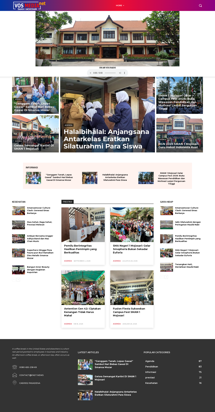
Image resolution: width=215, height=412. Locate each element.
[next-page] (18, 279)
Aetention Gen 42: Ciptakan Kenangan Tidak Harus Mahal (82, 312)
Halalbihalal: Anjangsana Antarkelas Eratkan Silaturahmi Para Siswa (115, 177)
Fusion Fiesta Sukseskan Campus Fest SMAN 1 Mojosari (129, 312)
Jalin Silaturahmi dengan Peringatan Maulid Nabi (188, 223)
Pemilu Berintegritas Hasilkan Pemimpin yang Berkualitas (80, 249)
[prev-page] (13, 279)
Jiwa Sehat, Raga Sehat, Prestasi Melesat (39, 223)
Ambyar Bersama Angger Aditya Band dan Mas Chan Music (40, 238)
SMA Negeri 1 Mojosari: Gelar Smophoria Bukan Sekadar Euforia (131, 249)
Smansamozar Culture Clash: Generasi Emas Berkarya (38, 210)
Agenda (18, 99)
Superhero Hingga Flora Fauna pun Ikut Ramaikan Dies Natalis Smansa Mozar (40, 254)
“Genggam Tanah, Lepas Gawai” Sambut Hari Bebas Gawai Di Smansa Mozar (59, 177)
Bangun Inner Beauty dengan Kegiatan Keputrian (38, 270)
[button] (200, 5)
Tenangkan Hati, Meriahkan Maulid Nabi (187, 265)
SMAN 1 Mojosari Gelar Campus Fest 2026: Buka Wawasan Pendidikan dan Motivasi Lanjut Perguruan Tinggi (171, 178)
